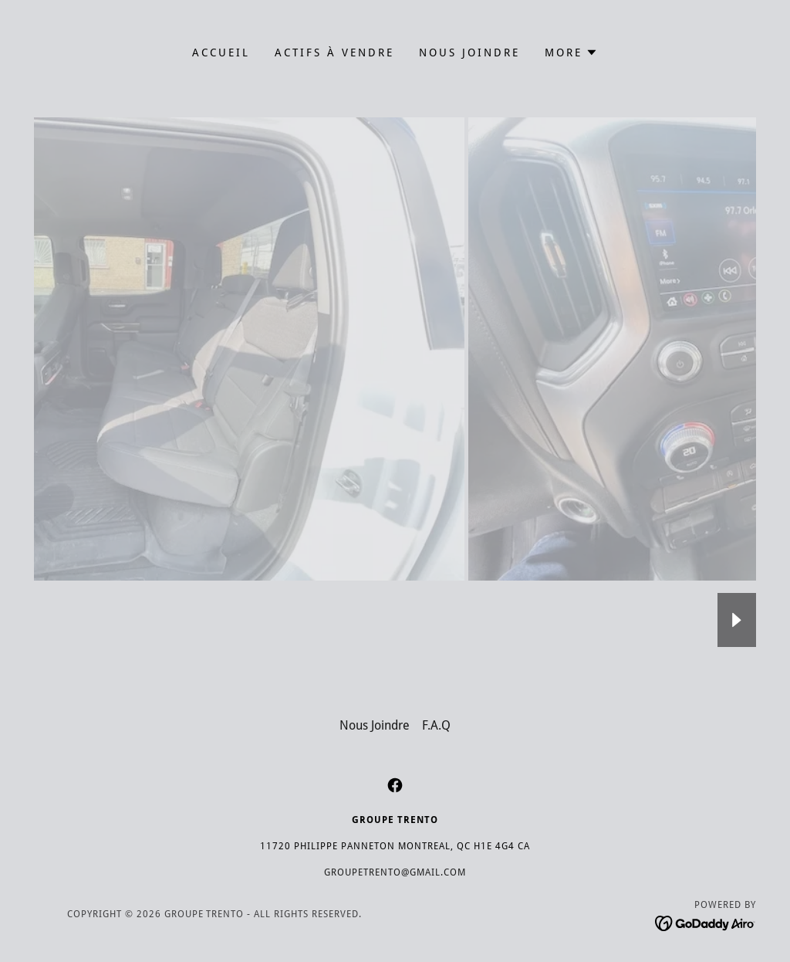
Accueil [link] (221, 52)
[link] (395, 785)
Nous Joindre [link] (469, 52)
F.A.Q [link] (436, 725)
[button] (571, 52)
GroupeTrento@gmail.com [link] (395, 872)
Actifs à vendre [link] (334, 52)
